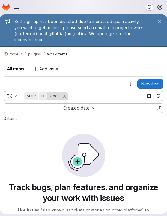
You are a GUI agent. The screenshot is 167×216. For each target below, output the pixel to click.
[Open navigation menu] (16, 7)
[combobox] (79, 108)
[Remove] (64, 96)
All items (16, 68)
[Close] (159, 21)
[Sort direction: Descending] (158, 108)
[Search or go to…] (149, 7)
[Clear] (149, 96)
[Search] (107, 96)
